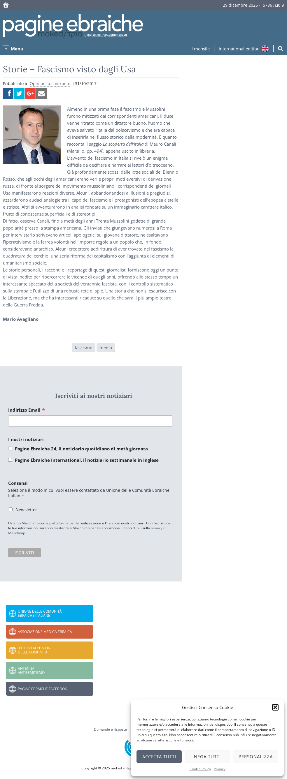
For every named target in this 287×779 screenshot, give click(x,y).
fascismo (83, 347)
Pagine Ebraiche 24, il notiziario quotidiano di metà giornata (81, 449)
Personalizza (256, 756)
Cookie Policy (200, 768)
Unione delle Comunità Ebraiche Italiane (40, 613)
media (105, 347)
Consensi (18, 483)
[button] (275, 707)
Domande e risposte (110, 729)
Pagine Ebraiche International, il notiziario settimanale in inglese (87, 460)
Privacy (219, 768)
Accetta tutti (159, 756)
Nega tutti (207, 756)
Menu (17, 49)
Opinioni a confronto (50, 83)
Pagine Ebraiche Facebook (42, 688)
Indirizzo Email (27, 410)
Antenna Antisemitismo (31, 670)
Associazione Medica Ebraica (45, 631)
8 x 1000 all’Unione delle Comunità (35, 650)
